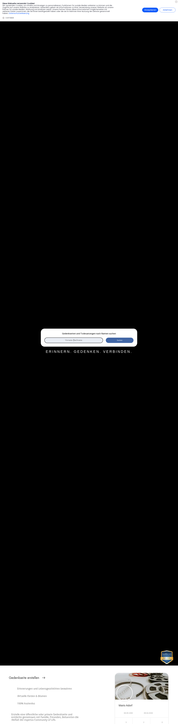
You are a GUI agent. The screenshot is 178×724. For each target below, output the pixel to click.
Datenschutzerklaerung (19, 13)
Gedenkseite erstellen (24, 677)
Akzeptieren (150, 10)
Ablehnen (167, 10)
